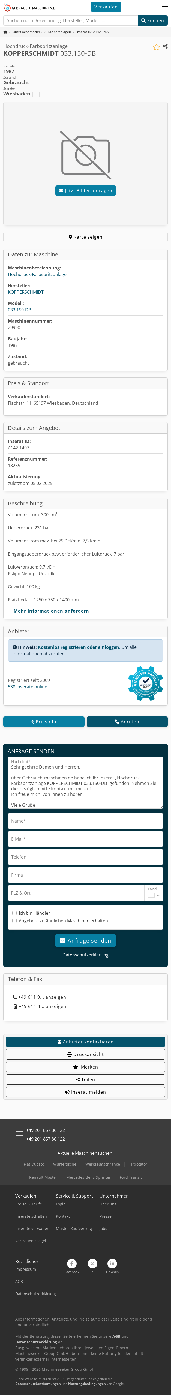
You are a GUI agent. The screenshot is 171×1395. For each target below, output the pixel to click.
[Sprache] (156, 7)
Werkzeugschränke (102, 1164)
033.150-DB (19, 310)
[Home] (27, 31)
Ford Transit (131, 1177)
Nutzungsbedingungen (87, 1383)
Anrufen (127, 722)
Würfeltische (64, 1164)
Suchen (152, 20)
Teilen (85, 1079)
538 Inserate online (27, 687)
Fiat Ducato (34, 1164)
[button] (165, 7)
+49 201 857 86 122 (45, 1130)
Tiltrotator (138, 1164)
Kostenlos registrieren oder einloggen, (79, 647)
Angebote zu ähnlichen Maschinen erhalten (63, 921)
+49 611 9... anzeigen (39, 997)
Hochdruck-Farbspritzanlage (37, 274)
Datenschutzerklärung (85, 955)
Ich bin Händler (34, 913)
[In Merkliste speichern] (156, 47)
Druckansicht (85, 1054)
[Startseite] (5, 31)
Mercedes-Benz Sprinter (88, 1177)
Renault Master (43, 1177)
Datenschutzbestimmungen (38, 1383)
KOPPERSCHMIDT (26, 292)
